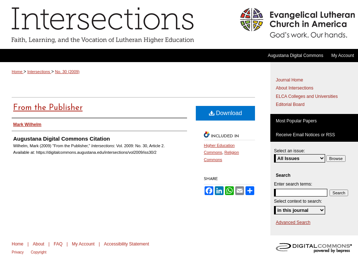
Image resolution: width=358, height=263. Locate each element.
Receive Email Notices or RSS (305, 134)
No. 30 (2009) (67, 71)
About (38, 244)
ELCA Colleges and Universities (307, 96)
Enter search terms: (293, 184)
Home (17, 71)
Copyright (38, 252)
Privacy (18, 252)
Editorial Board (290, 104)
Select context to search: (298, 201)
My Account (83, 244)
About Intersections (294, 88)
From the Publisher (48, 108)
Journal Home (289, 80)
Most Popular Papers (296, 120)
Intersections (118, 24)
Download (225, 113)
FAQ (58, 244)
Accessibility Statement (126, 244)
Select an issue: (289, 150)
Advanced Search (293, 222)
